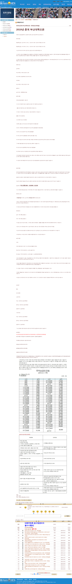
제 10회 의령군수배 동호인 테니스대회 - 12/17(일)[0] (35, 565)
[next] (49, 572)
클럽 (16, 19)
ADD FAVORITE (66, 1)
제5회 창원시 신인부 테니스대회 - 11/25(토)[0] (34, 559)
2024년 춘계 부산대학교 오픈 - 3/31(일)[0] (33, 530)
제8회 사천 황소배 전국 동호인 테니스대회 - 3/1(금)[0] (35, 545)
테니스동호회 (21, 19)
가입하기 (5, 36)
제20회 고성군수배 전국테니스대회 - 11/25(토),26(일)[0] (36, 563)
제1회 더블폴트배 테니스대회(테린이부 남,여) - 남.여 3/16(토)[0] (37, 542)
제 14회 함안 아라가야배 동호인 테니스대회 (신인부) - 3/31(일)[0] (37, 544)
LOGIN (58, 1)
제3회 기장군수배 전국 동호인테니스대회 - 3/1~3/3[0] (35, 547)
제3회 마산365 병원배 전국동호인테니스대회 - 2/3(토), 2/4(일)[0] (37, 548)
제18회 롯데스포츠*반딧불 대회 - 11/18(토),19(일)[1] (35, 568)
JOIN (61, 1)
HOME (54, 1)
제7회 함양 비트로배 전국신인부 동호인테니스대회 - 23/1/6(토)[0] (37, 553)
